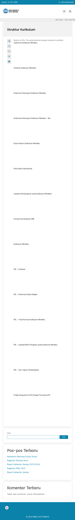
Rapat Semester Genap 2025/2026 (23, 464)
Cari (8, 433)
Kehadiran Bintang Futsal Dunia (22, 456)
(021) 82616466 (67, 2)
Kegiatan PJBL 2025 (16, 468)
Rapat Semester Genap (18, 472)
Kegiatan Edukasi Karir (17, 460)
